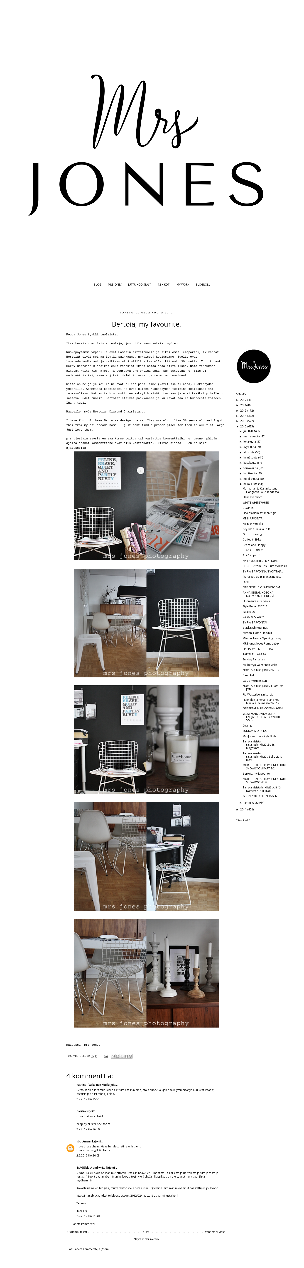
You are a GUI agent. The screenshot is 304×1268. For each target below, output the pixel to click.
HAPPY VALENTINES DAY (258, 649)
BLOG (97, 284)
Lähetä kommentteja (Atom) (91, 1249)
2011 (243, 809)
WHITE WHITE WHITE (256, 502)
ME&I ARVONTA (252, 518)
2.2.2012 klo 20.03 (88, 1155)
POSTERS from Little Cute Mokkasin (265, 566)
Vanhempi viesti (215, 1232)
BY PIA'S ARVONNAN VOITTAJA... (263, 571)
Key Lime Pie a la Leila (256, 529)
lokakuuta (250, 442)
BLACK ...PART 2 (253, 550)
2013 (243, 421)
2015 (243, 410)
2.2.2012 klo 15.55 (88, 1099)
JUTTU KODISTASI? (139, 284)
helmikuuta (250, 484)
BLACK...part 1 (252, 555)
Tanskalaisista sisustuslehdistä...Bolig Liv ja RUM (262, 756)
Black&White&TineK (255, 628)
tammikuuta (251, 803)
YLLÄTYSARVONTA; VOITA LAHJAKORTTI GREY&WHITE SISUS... (262, 717)
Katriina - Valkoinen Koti (91, 1085)
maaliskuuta (251, 479)
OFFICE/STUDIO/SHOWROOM (261, 587)
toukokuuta (251, 468)
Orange (248, 725)
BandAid (248, 675)
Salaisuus (249, 612)
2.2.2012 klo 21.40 (88, 1216)
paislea (81, 1111)
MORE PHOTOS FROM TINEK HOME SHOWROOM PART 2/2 (265, 766)
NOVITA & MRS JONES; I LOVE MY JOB (263, 687)
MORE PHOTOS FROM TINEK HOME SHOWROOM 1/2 (265, 780)
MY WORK (183, 284)
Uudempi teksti (77, 1232)
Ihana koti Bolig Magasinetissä (262, 577)
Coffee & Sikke (252, 539)
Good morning (252, 534)
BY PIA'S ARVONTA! (255, 622)
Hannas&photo (252, 497)
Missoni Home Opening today (262, 638)
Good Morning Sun (255, 681)
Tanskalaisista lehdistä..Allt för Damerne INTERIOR (262, 789)
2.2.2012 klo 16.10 (88, 1129)
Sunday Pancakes (254, 659)
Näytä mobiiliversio (146, 1239)
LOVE (246, 582)
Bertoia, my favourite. (256, 774)
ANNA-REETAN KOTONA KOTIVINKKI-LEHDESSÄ (258, 594)
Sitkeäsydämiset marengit (259, 513)
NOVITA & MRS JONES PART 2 (261, 670)
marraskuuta (251, 436)
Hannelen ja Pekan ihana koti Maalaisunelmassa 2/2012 (261, 701)
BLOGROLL (203, 284)
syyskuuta (250, 447)
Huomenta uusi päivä (256, 601)
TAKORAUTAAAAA (254, 654)
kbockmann (83, 1141)
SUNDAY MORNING (255, 731)
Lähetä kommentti (83, 1224)
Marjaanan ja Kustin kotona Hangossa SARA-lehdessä (261, 490)
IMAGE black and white (90, 1168)
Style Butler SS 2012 (255, 606)
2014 (243, 416)
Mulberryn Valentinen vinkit (260, 665)
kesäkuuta (250, 463)
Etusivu (146, 1232)
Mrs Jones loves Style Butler (260, 736)
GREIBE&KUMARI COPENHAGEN (263, 708)
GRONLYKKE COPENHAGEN (260, 796)
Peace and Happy (254, 545)
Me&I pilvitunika (253, 524)
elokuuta (249, 452)
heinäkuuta (250, 457)
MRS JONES (115, 284)
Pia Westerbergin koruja (258, 694)
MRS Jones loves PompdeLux (261, 643)
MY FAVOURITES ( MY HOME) (260, 561)
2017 (243, 400)
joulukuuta (250, 431)
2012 (243, 426)
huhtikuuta (250, 473)
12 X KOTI (164, 284)
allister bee (95, 1124)
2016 (243, 405)
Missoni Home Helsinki (257, 633)
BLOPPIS (248, 508)
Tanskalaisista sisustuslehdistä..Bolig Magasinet (259, 744)
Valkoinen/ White (253, 617)
